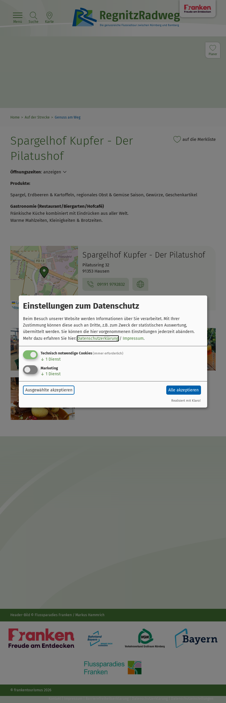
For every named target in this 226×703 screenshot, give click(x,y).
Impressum (133, 338)
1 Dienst (51, 359)
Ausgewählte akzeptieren (48, 390)
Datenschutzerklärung (97, 338)
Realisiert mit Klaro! (186, 401)
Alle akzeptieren (183, 390)
